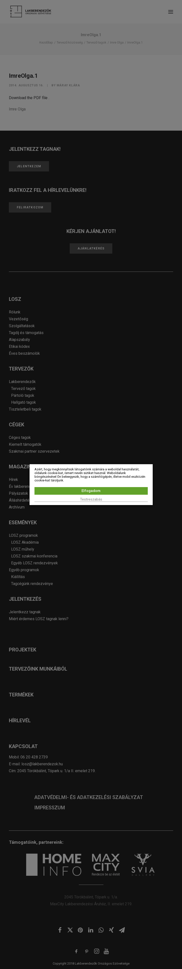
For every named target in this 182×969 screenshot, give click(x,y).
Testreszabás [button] (91, 499)
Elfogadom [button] (91, 491)
